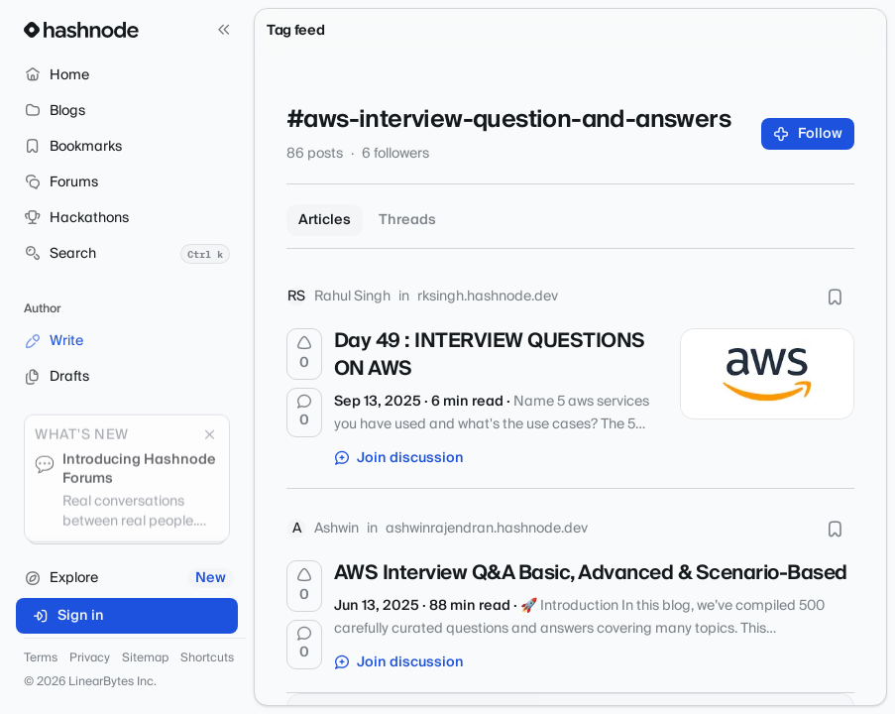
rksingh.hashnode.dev (487, 296)
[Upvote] (304, 354)
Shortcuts (207, 658)
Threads (407, 220)
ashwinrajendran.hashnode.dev (487, 528)
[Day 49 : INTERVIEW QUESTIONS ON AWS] (767, 373)
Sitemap (145, 658)
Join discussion (399, 458)
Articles (324, 220)
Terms (40, 658)
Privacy (89, 658)
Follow (808, 134)
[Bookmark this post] (834, 296)
